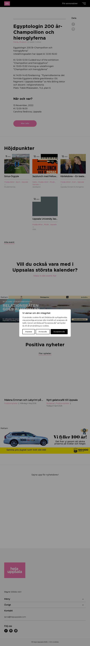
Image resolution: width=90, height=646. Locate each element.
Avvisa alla (43, 332)
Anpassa (28, 332)
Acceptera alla (59, 332)
